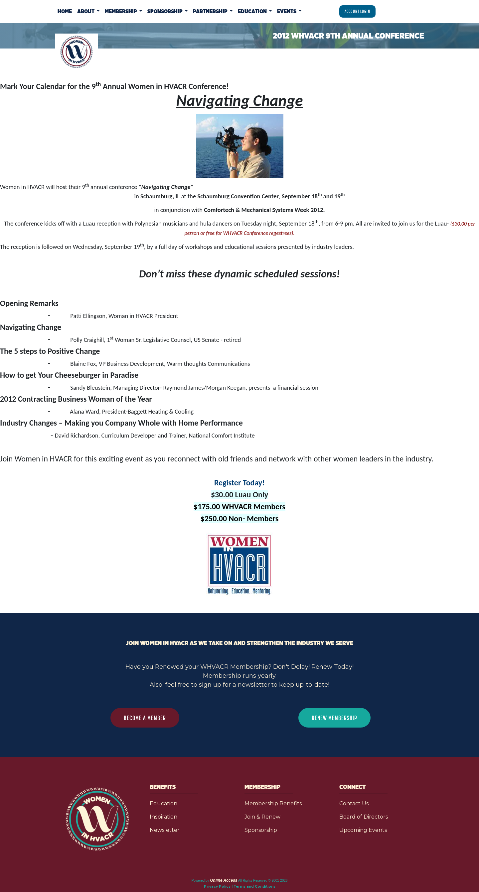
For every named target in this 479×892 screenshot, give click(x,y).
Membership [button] (121, 11)
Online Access (223, 880)
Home (65, 11)
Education (163, 803)
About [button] (86, 11)
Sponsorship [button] (165, 11)
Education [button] (253, 11)
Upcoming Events (363, 830)
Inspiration (163, 817)
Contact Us (354, 803)
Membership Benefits (273, 803)
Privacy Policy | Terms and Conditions (239, 886)
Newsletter (165, 830)
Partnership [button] (211, 11)
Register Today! (239, 482)
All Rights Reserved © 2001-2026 (263, 880)
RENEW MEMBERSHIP (334, 718)
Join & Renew (262, 817)
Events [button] (287, 11)
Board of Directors (363, 817)
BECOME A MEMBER (145, 718)
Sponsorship (260, 830)
